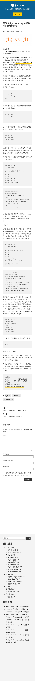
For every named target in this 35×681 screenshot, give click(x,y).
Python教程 (12, 560)
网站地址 (6, 467)
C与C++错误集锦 (13, 552)
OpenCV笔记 (12, 579)
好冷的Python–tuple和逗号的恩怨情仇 (16, 379)
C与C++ (8, 548)
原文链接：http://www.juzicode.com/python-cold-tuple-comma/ (16, 51)
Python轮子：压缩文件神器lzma (17, 609)
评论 (4, 435)
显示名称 (6, 454)
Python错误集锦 (13, 567)
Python (7, 396)
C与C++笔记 (12, 550)
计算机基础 (9, 597)
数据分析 (9, 589)
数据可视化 (12, 591)
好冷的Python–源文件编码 (12, 385)
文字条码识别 (12, 584)
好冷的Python (8, 399)
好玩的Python (13, 572)
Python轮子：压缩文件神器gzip (16, 614)
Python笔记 (16, 396)
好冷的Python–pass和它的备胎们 (14, 386)
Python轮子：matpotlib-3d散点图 (17, 612)
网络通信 (9, 594)
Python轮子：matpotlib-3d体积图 (17, 617)
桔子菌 (20, 32)
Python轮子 (12, 565)
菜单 (17, 14)
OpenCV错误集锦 (14, 581)
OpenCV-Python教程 (15, 577)
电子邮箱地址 (8, 460)
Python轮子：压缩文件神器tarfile (17, 606)
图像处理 (9, 574)
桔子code (17, 5)
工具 (7, 586)
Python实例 (12, 557)
